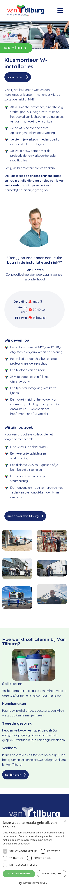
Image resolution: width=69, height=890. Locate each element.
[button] (34, 883)
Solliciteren (15, 77)
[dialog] (34, 853)
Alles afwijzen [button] (51, 873)
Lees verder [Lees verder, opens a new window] (24, 843)
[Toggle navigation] (60, 11)
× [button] (64, 820)
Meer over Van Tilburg (23, 516)
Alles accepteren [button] (19, 873)
